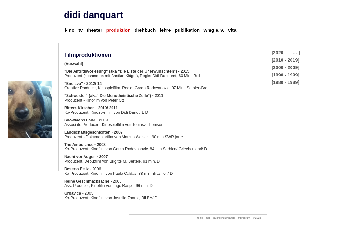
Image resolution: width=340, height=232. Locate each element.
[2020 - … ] (286, 52)
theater (94, 30)
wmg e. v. (214, 30)
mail (208, 217)
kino (70, 30)
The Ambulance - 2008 (85, 144)
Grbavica (72, 193)
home (200, 217)
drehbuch (145, 30)
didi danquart (93, 15)
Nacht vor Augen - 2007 (86, 157)
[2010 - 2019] (285, 60)
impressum (243, 217)
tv (80, 30)
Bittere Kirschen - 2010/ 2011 (91, 108)
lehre (165, 30)
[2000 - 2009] (285, 67)
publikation (187, 30)
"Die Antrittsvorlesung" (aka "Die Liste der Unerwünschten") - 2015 (126, 71)
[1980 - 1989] (285, 82)
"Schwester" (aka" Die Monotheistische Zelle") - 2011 (113, 96)
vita (232, 30)
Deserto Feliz (76, 169)
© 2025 (257, 217)
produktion (118, 30)
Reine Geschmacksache (86, 181)
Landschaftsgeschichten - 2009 (93, 132)
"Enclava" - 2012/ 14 (83, 83)
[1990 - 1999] (285, 74)
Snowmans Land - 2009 (86, 120)
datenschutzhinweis (224, 217)
